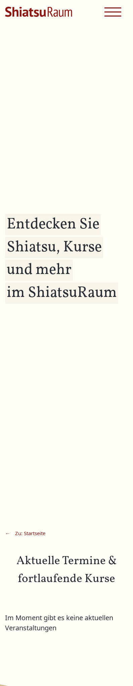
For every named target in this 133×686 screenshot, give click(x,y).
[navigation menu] (113, 11)
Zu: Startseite (30, 533)
